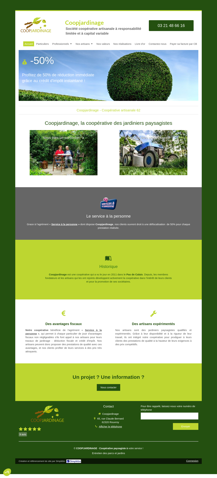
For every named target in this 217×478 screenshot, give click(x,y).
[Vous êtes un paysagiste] (153, 152)
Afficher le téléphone (110, 426)
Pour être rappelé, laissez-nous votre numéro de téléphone (168, 408)
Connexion (192, 460)
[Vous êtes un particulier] (63, 152)
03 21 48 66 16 (171, 25)
